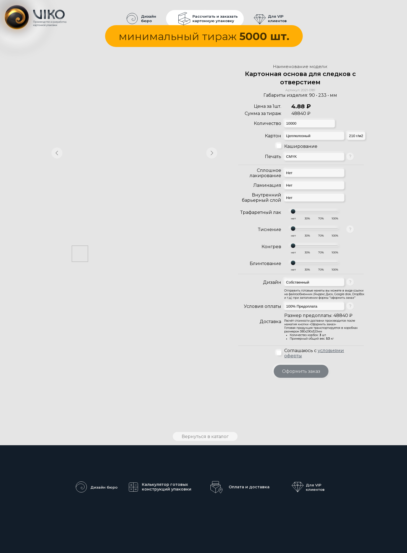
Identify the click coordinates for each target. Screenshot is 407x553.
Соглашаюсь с (314, 353)
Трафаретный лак (260, 212)
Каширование (300, 146)
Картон (273, 135)
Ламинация (267, 185)
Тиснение (269, 229)
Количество (267, 123)
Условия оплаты (262, 306)
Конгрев (271, 246)
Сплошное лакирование (265, 173)
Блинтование (265, 263)
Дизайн (272, 282)
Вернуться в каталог (205, 436)
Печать (273, 156)
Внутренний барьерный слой (261, 197)
